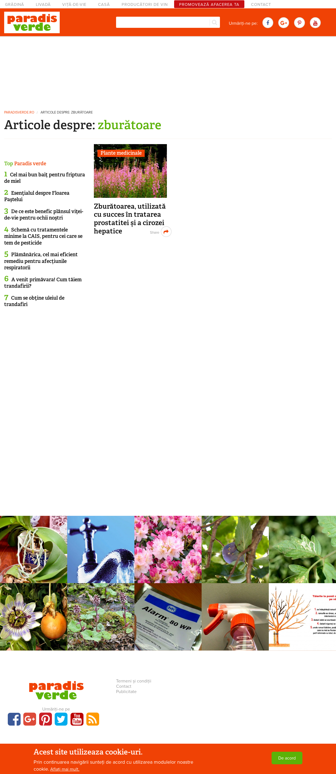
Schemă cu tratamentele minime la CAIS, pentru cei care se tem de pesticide (43, 236)
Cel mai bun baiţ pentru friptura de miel (44, 177)
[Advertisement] (168, 71)
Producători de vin (145, 4)
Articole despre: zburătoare (67, 112)
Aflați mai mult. (64, 769)
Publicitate (126, 691)
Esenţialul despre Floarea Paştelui (36, 196)
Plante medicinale (121, 153)
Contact (261, 4)
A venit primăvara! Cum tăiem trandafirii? (43, 282)
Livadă (43, 4)
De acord (287, 758)
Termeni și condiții (133, 681)
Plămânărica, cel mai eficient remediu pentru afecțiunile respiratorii (41, 261)
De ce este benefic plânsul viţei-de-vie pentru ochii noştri (43, 214)
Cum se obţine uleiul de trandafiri (34, 301)
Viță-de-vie (74, 4)
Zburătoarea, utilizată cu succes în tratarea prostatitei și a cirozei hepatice (130, 219)
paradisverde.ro (19, 112)
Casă (104, 4)
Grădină (14, 4)
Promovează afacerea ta (209, 4)
